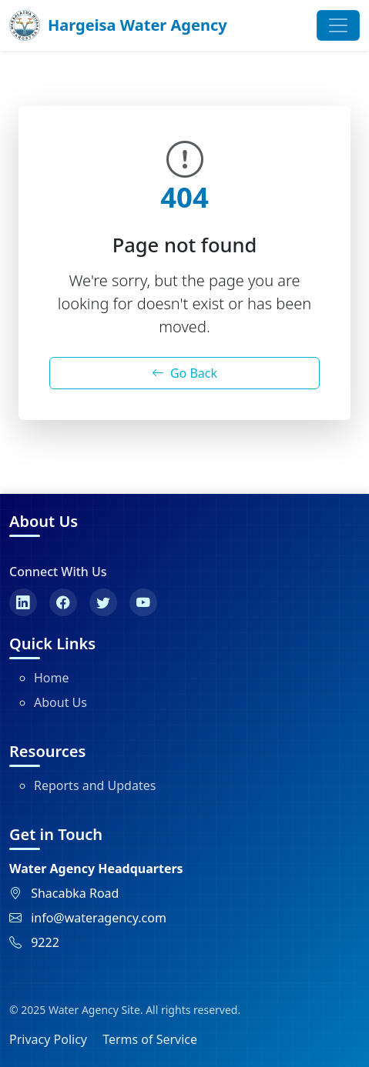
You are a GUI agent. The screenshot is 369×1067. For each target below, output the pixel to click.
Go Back (184, 373)
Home (51, 677)
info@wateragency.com (98, 917)
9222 (45, 942)
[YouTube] (143, 602)
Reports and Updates (95, 785)
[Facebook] (63, 602)
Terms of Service (149, 1039)
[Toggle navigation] (338, 25)
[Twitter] (103, 602)
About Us (60, 702)
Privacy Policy (48, 1039)
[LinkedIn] (23, 602)
